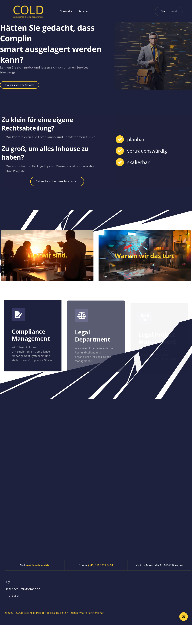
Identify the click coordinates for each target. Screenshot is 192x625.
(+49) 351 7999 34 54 (100, 565)
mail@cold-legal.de (37, 565)
